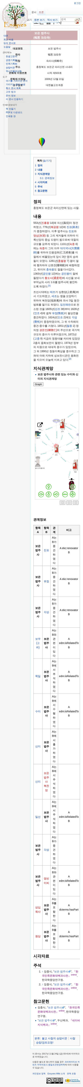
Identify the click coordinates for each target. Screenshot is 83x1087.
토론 (41, 12)
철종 (69, 325)
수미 (38, 711)
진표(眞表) (73, 227)
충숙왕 (50, 269)
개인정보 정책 (38, 1073)
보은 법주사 (61, 971)
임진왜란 (65, 304)
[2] (70, 359)
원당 (38, 936)
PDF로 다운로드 (14, 112)
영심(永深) (39, 235)
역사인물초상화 (14, 71)
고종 (37, 338)
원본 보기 (39, 19)
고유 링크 (10, 92)
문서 (34, 12)
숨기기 (47, 160)
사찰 (72, 1038)
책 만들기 (10, 109)
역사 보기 (52, 19)
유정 (46, 581)
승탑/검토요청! (44, 1042)
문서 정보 (10, 95)
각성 (46, 612)
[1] (49, 285)
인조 (37, 313)
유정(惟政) (58, 313)
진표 (71, 231)
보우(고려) (38, 643)
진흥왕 (45, 222)
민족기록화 (11, 63)
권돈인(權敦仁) (48, 330)
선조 (57, 309)
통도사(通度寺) (53, 277)
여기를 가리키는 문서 (17, 81)
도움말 (7, 47)
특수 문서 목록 (13, 88)
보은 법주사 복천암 (46, 782)
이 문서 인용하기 (14, 99)
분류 (37, 1038)
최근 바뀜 (8, 39)
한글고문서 (11, 56)
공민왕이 (66, 273)
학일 (38, 676)
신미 (38, 746)
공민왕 (47, 273)
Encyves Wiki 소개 (56, 1073)
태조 (52, 291)
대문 (6, 35)
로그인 (77, 3)
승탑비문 (10, 67)
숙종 (72, 244)
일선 (38, 816)
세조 (54, 296)
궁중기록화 (11, 60)
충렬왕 (62, 260)
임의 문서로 (9, 43)
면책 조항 (71, 1073)
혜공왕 (55, 227)
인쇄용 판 (10, 116)
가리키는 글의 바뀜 (15, 84)
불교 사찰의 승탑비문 (54, 1038)
